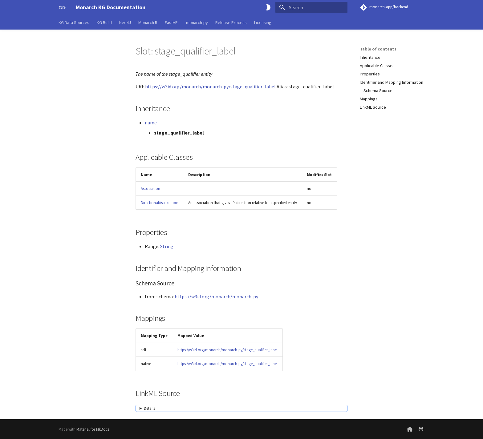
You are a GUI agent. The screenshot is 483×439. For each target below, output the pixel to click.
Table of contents (378, 49)
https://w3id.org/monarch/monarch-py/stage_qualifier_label (210, 86)
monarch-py (197, 22)
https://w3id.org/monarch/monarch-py (216, 296)
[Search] (311, 7)
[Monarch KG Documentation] (62, 7)
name (151, 122)
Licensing (262, 22)
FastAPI (172, 22)
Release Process (231, 22)
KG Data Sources (74, 22)
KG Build (104, 22)
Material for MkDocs (92, 429)
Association (150, 188)
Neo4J (125, 22)
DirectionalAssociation (159, 202)
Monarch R (147, 22)
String (166, 246)
